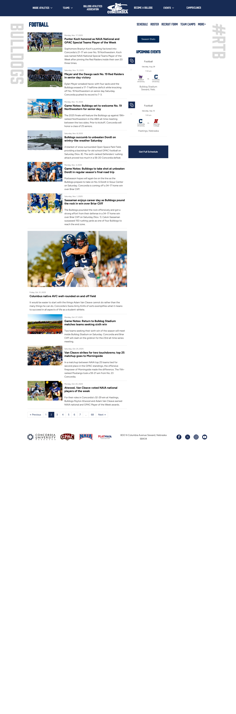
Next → (102, 414)
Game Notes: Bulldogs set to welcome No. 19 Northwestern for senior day (93, 107)
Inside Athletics (41, 7)
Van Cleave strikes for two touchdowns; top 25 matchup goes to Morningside (94, 354)
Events (167, 7)
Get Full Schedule (148, 151)
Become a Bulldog (143, 7)
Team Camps (187, 24)
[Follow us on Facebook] (179, 437)
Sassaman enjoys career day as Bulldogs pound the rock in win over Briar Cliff (94, 201)
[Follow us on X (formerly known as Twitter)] (187, 437)
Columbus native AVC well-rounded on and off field (63, 296)
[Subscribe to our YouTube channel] (204, 437)
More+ (202, 24)
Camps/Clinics (194, 7)
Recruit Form (170, 24)
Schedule (142, 24)
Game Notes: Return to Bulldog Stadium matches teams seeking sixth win (90, 322)
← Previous (35, 414)
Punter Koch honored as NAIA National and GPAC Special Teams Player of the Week (91, 40)
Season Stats (148, 39)
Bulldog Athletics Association (92, 7)
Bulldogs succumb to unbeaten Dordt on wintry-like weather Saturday (90, 139)
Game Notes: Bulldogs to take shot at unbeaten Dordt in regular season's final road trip (94, 170)
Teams (66, 7)
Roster (154, 24)
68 (92, 414)
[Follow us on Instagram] (196, 437)
